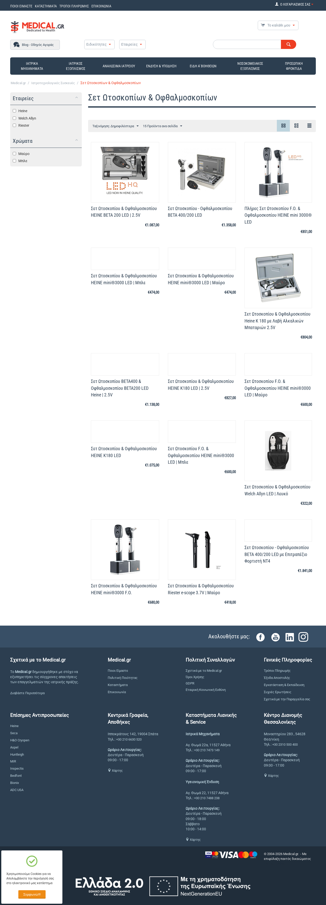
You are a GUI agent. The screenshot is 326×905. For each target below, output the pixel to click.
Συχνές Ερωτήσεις (277, 692)
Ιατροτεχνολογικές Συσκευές (53, 83)
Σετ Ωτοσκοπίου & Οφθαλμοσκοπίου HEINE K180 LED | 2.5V (201, 385)
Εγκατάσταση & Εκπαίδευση (284, 685)
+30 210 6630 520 (129, 739)
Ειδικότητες (96, 44)
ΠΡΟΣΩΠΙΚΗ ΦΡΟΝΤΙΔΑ (294, 66)
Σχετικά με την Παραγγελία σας (287, 699)
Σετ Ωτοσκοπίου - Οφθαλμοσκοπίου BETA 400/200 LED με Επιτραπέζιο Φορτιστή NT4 (276, 554)
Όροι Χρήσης (195, 677)
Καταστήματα (118, 685)
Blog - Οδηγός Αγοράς (38, 45)
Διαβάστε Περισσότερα (27, 693)
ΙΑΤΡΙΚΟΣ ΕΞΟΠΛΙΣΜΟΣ (75, 66)
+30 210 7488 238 (207, 798)
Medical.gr (18, 83)
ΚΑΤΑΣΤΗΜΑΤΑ (46, 6)
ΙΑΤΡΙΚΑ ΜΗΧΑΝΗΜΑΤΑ (32, 66)
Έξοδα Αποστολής (277, 678)
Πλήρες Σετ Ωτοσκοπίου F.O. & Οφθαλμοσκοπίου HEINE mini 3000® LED (278, 215)
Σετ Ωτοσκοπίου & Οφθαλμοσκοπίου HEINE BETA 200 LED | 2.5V (124, 212)
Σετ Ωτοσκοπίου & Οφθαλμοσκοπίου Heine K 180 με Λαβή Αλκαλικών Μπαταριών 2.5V (277, 320)
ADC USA (16, 790)
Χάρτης (115, 770)
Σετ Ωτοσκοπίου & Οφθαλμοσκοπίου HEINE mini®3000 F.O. (124, 589)
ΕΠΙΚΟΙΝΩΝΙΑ (101, 6)
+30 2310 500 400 (285, 744)
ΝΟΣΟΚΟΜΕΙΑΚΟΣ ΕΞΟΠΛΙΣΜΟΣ (250, 66)
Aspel (14, 747)
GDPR (190, 683)
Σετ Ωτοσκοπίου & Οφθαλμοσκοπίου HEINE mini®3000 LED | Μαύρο (201, 279)
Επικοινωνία (117, 692)
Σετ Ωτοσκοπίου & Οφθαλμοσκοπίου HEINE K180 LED (124, 452)
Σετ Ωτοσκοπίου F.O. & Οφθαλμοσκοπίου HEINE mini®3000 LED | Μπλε (201, 455)
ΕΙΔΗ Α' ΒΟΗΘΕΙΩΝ (203, 66)
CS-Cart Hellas (274, 863)
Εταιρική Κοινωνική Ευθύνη (206, 690)
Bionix (14, 783)
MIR (13, 761)
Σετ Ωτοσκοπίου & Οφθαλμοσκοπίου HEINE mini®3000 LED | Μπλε (124, 279)
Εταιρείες (129, 44)
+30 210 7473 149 (207, 750)
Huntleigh (17, 754)
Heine (14, 726)
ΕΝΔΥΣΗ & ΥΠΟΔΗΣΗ (161, 66)
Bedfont (16, 776)
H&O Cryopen (19, 740)
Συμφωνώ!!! (31, 894)
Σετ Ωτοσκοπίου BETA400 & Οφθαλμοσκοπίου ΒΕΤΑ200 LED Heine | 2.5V (119, 388)
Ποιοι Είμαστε (118, 671)
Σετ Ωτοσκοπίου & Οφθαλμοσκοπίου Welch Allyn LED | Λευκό (277, 490)
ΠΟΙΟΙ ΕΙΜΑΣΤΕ (21, 6)
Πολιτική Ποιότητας (123, 678)
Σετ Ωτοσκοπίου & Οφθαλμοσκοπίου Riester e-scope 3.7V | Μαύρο (201, 589)
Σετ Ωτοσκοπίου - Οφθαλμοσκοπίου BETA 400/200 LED (200, 212)
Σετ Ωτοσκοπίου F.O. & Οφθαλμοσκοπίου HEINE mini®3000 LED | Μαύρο (277, 388)
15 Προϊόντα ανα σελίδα (162, 126)
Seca (14, 733)
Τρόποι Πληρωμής (277, 671)
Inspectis (17, 768)
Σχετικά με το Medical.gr (204, 671)
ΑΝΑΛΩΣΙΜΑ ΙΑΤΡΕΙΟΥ (119, 66)
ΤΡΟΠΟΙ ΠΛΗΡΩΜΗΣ (74, 6)
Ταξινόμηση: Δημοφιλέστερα (115, 126)
